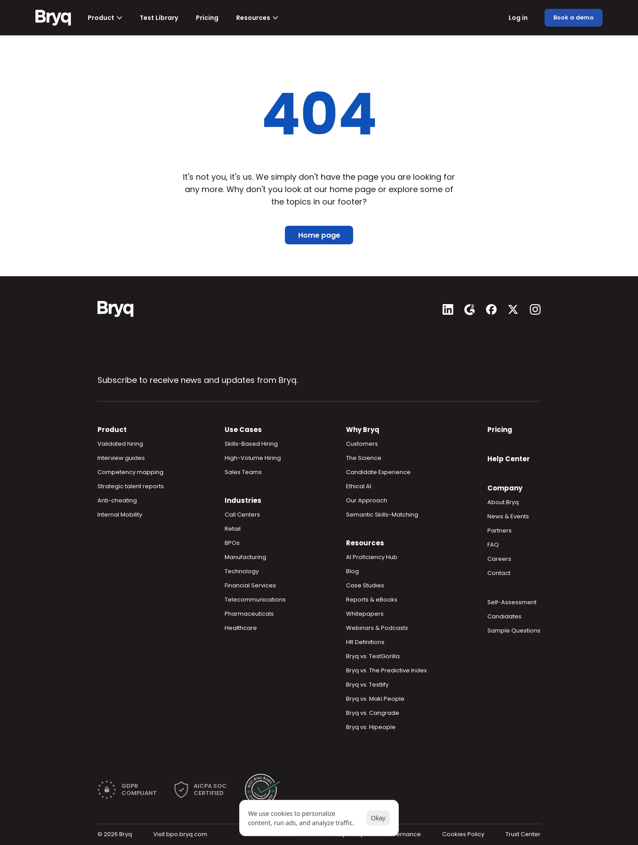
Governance (403, 834)
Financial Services (250, 585)
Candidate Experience (378, 472)
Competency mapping (130, 472)
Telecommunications (255, 599)
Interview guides (121, 458)
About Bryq (503, 502)
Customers (362, 444)
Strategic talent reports (130, 486)
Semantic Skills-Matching (382, 514)
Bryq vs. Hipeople (371, 727)
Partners (499, 530)
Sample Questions (514, 630)
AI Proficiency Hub (371, 557)
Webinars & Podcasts (377, 628)
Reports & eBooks (371, 599)
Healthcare (241, 628)
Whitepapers (365, 614)
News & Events (508, 516)
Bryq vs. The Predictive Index (386, 670)
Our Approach (366, 500)
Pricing (499, 429)
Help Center (508, 458)
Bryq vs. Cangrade (372, 713)
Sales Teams (243, 472)
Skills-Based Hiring (251, 444)
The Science (363, 458)
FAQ (493, 544)
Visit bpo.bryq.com (180, 834)
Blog (352, 571)
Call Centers (242, 514)
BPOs (232, 543)
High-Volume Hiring (253, 458)
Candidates (504, 616)
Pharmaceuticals (249, 614)
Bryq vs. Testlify (367, 684)
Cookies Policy (463, 834)
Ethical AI (358, 486)
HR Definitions (365, 642)
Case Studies (365, 585)
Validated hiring (120, 444)
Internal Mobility (119, 514)
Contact (498, 573)
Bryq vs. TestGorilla (373, 656)
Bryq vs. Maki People (375, 699)
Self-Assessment (512, 602)
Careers (499, 559)
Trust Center (523, 834)
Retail (233, 529)
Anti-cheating (117, 500)
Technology (242, 571)
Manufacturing (245, 557)
